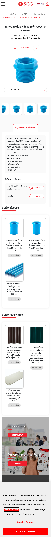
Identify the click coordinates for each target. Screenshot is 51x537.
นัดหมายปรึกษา (17, 435)
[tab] (25, 128)
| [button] (18, 14)
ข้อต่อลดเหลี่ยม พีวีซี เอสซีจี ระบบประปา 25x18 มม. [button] (18, 90)
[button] (4, 14)
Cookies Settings (25, 522)
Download (36, 187)
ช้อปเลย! (18, 463)
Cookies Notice (11, 509)
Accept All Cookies (25, 531)
